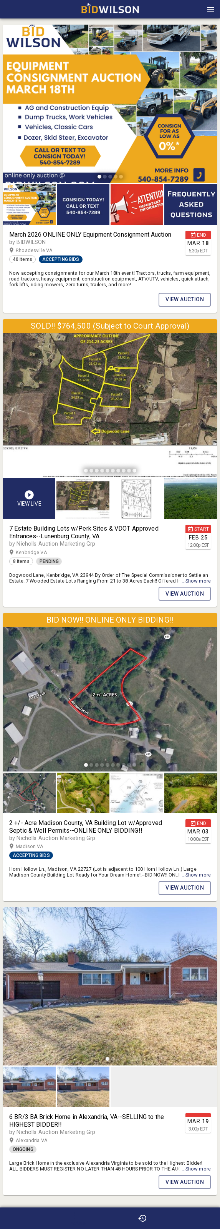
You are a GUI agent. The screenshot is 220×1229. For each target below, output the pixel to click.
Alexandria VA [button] (39, 1140)
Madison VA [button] (37, 846)
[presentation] (110, 9)
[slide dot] (99, 177)
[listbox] (110, 105)
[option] (110, 105)
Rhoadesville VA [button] (42, 250)
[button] (110, 12)
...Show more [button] (196, 581)
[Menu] (211, 9)
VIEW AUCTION (184, 300)
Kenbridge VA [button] (39, 552)
